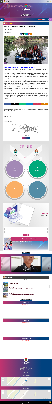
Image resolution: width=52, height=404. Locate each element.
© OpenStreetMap (45, 398)
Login (26, 235)
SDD (49, 398)
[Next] (48, 37)
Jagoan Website (24, 403)
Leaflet (42, 398)
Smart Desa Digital (26, 402)
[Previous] (46, 37)
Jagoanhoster (35, 403)
